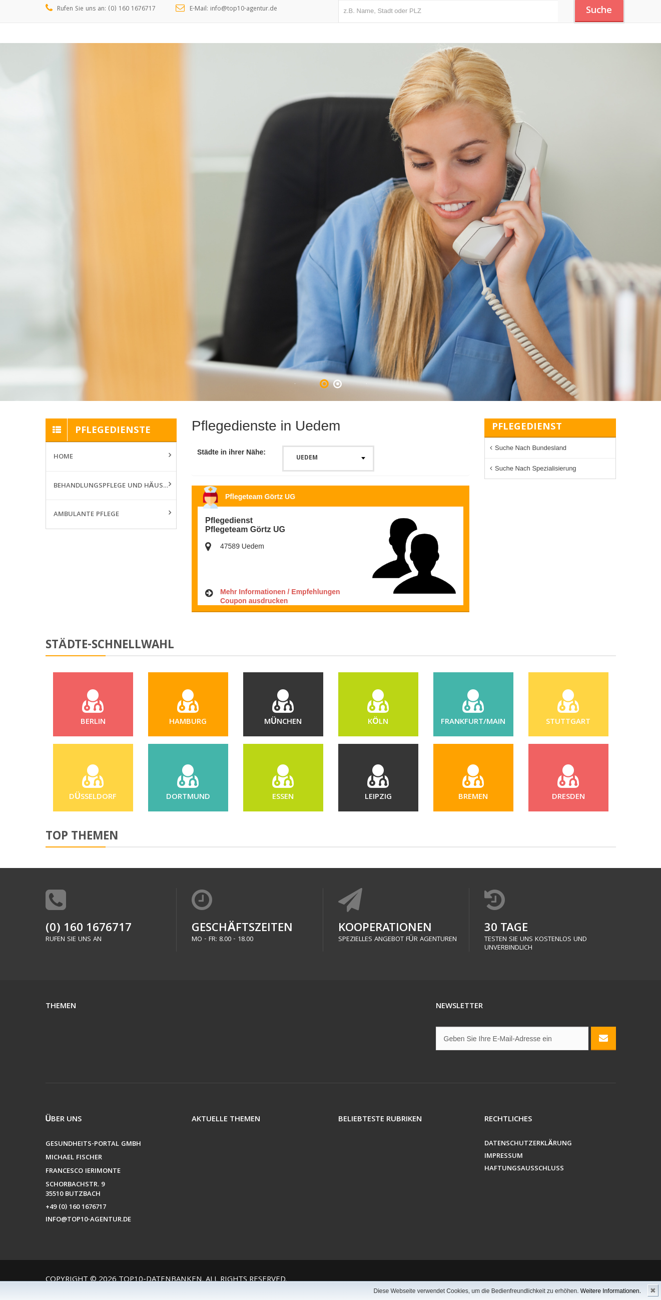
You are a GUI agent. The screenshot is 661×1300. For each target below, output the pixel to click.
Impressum (503, 1161)
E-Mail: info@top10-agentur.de (226, 9)
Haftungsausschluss (524, 1174)
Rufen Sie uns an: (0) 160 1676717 (101, 9)
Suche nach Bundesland (530, 448)
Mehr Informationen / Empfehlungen (280, 592)
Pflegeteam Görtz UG (260, 497)
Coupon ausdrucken (254, 601)
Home (63, 457)
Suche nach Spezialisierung (535, 468)
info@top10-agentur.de (88, 1225)
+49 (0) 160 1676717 (76, 1212)
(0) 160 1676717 (89, 934)
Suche (597, 12)
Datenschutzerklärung (528, 1149)
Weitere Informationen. (610, 1290)
